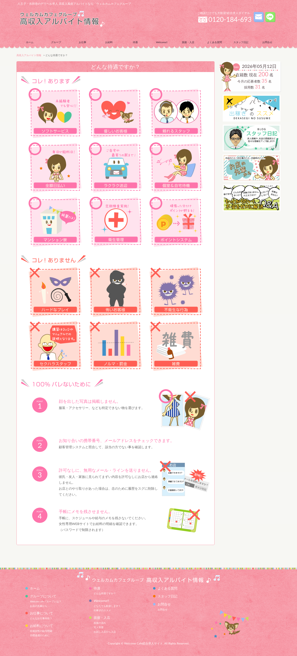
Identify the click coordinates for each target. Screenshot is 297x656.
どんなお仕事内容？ (41, 618)
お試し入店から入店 (105, 631)
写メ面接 (99, 627)
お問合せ (162, 609)
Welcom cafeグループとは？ (45, 601)
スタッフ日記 (240, 42)
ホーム (29, 42)
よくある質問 (214, 42)
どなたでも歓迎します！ (107, 606)
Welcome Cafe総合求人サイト (143, 643)
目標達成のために (40, 635)
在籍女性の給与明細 (41, 630)
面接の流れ (100, 622)
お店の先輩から (38, 606)
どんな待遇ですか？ (105, 593)
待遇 (97, 588)
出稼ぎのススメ (102, 610)
